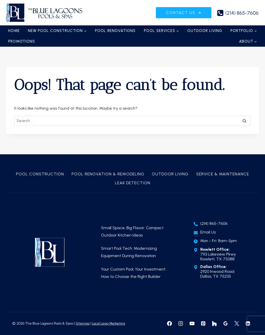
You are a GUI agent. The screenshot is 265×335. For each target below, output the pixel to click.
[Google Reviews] (225, 323)
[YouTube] (192, 323)
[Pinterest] (203, 323)
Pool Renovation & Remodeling (108, 174)
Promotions (21, 41)
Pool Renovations (115, 30)
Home (14, 30)
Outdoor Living (204, 30)
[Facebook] (169, 323)
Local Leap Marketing (108, 323)
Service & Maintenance (222, 174)
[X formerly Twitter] (236, 323)
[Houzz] (214, 323)
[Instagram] (181, 323)
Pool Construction (40, 174)
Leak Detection (132, 182)
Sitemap (83, 323)
